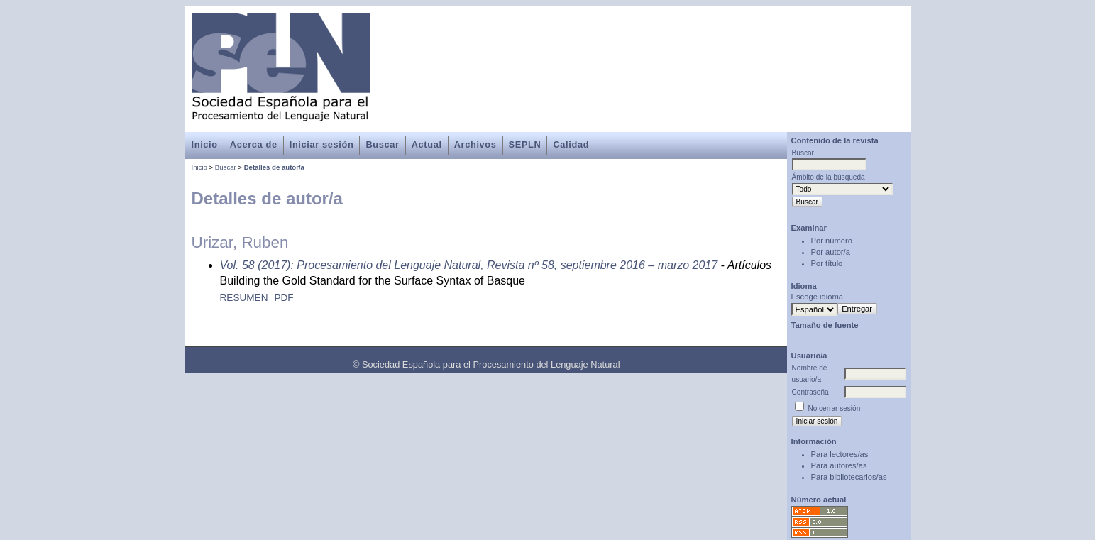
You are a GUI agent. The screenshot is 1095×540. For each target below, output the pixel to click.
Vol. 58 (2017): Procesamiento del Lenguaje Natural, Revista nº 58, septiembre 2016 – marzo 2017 (469, 265)
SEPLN (525, 144)
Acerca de (253, 144)
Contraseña (810, 392)
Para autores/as (839, 465)
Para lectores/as (840, 454)
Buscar (382, 144)
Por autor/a (830, 252)
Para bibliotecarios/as (849, 477)
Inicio (205, 144)
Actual (427, 144)
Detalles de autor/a (274, 167)
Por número (831, 240)
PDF (283, 297)
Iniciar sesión (322, 144)
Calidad (571, 144)
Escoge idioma (817, 296)
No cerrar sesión (834, 408)
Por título (827, 263)
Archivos (475, 144)
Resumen (244, 297)
